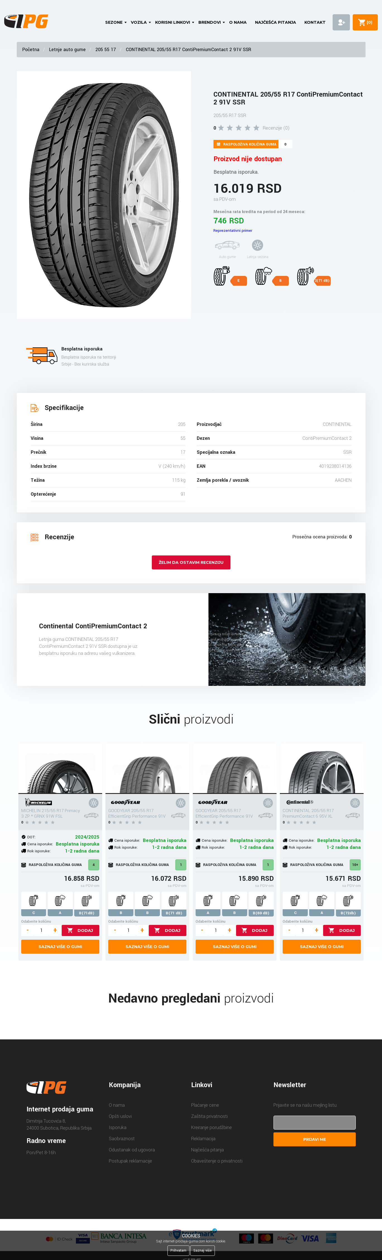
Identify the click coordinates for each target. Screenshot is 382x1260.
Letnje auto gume (67, 49)
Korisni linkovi (172, 22)
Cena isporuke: (40, 844)
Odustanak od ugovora (132, 1150)
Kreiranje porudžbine (211, 1127)
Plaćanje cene (205, 1105)
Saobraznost (122, 1138)
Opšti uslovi (120, 1116)
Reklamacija (203, 1138)
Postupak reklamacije (130, 1161)
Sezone (113, 22)
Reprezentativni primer (232, 230)
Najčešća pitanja (275, 22)
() (368, 22)
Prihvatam (178, 1250)
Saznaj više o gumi (60, 946)
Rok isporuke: (39, 851)
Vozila (139, 22)
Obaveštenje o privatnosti (216, 1161)
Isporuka (117, 1127)
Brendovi (209, 22)
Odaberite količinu (36, 921)
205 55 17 (105, 49)
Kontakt (315, 22)
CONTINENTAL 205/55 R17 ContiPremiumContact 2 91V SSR (188, 49)
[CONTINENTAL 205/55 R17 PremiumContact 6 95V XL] (322, 769)
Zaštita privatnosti (209, 1116)
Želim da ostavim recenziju (191, 562)
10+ (355, 864)
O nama (238, 22)
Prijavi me (314, 1139)
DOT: (31, 837)
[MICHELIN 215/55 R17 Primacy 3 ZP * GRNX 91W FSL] (60, 769)
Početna (30, 49)
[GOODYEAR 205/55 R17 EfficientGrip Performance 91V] (147, 769)
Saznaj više (202, 1250)
